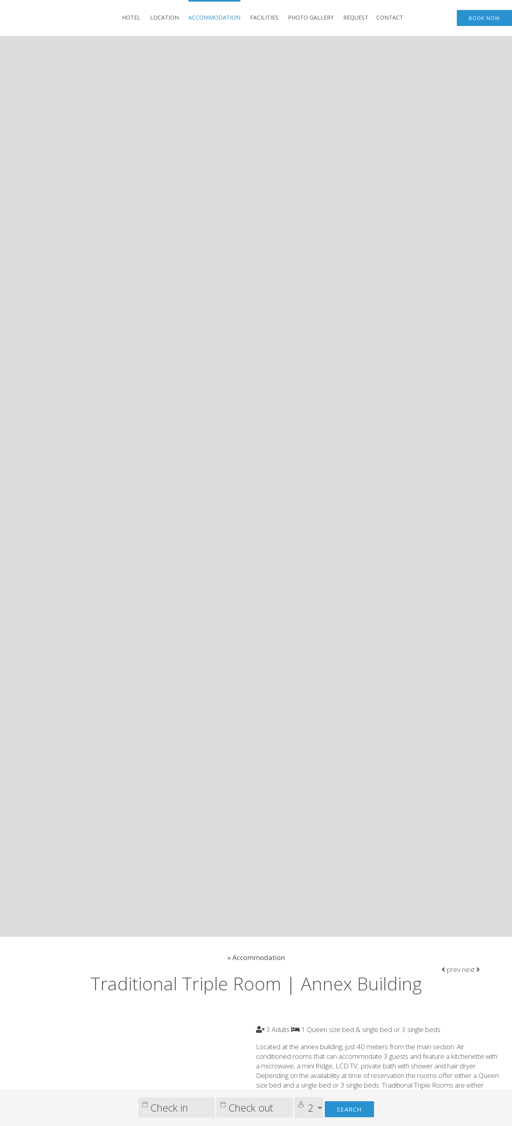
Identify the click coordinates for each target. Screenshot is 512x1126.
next (471, 969)
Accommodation (214, 17)
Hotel (131, 17)
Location (164, 17)
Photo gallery (311, 17)
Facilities (264, 17)
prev (451, 969)
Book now (484, 18)
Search (349, 1109)
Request (355, 17)
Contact (389, 17)
